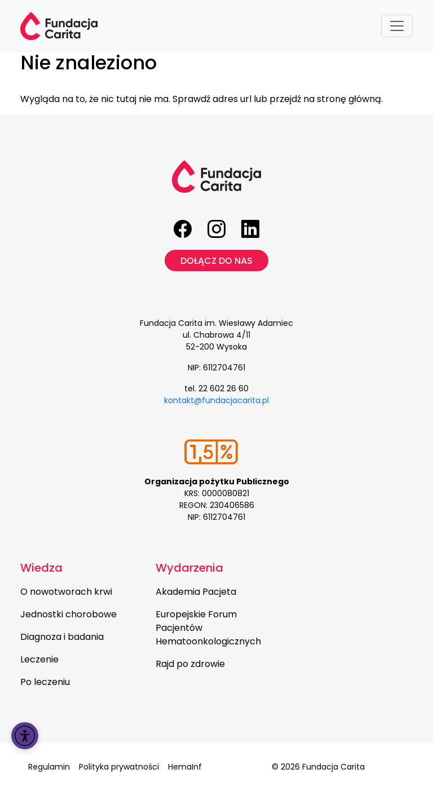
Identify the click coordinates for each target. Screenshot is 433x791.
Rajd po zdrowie (190, 663)
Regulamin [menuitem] (49, 766)
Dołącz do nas (216, 260)
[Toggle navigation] (397, 26)
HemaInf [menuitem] (185, 766)
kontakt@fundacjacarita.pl (216, 400)
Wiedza (41, 568)
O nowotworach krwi (66, 591)
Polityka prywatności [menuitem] (119, 766)
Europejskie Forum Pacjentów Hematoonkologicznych (208, 628)
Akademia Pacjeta (196, 591)
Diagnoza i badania (62, 636)
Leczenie (39, 659)
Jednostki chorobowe (68, 614)
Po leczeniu (45, 681)
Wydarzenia (189, 568)
